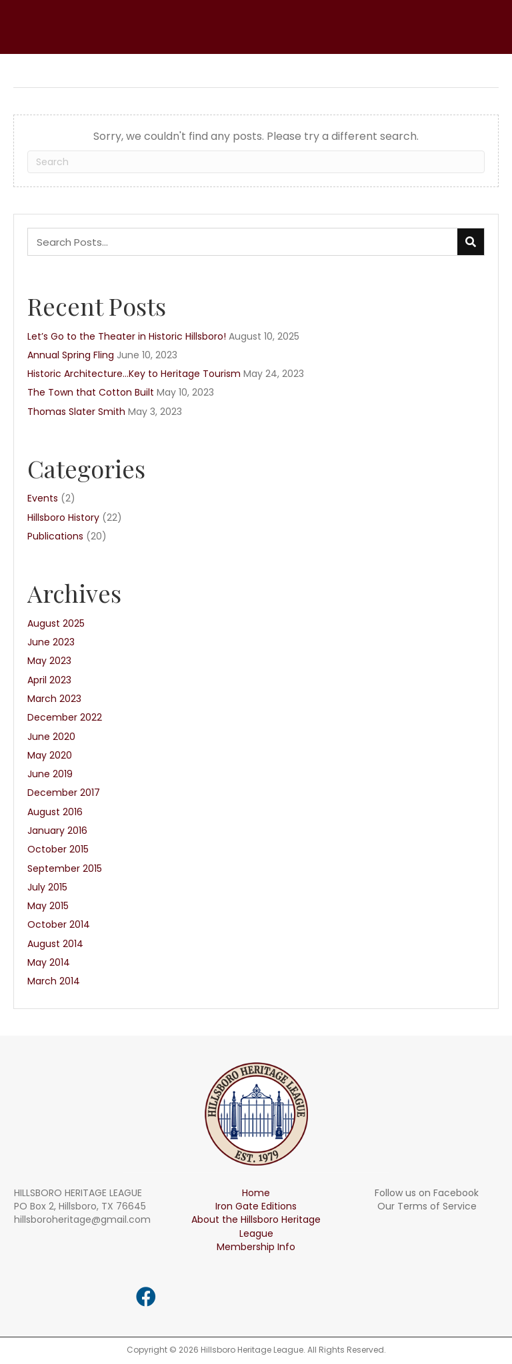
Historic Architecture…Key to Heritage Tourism (134, 373)
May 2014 (48, 962)
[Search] (256, 162)
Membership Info (256, 1246)
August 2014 (55, 943)
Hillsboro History (63, 517)
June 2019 (50, 774)
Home (256, 1192)
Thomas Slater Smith (76, 411)
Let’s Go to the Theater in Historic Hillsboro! (126, 336)
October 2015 (58, 849)
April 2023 (49, 680)
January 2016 (57, 830)
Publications (55, 536)
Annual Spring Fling (70, 355)
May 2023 (49, 660)
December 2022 (64, 717)
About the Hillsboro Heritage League (256, 1226)
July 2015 (47, 887)
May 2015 (48, 905)
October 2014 (58, 924)
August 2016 (55, 812)
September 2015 (64, 868)
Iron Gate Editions (256, 1206)
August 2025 (56, 623)
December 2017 (63, 792)
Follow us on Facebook (427, 1192)
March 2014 (53, 981)
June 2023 (51, 642)
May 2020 (49, 755)
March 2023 (54, 698)
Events (42, 498)
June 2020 (51, 736)
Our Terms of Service (427, 1206)
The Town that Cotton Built (90, 392)
